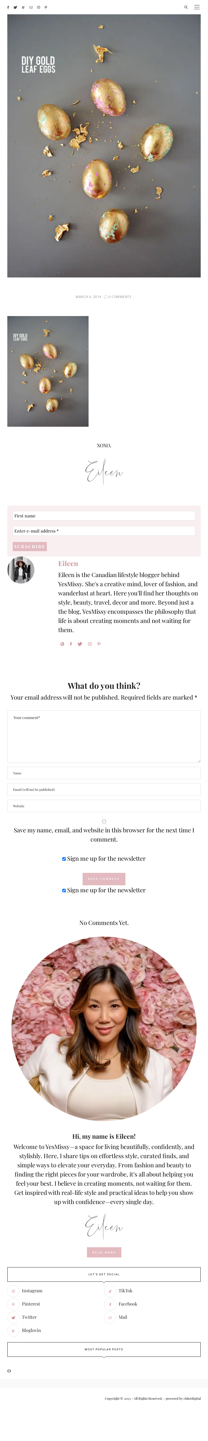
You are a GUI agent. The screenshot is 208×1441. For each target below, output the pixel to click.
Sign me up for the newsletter (104, 858)
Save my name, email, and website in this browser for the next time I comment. (104, 834)
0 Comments (120, 296)
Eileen (68, 563)
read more (104, 1252)
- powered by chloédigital (181, 1398)
